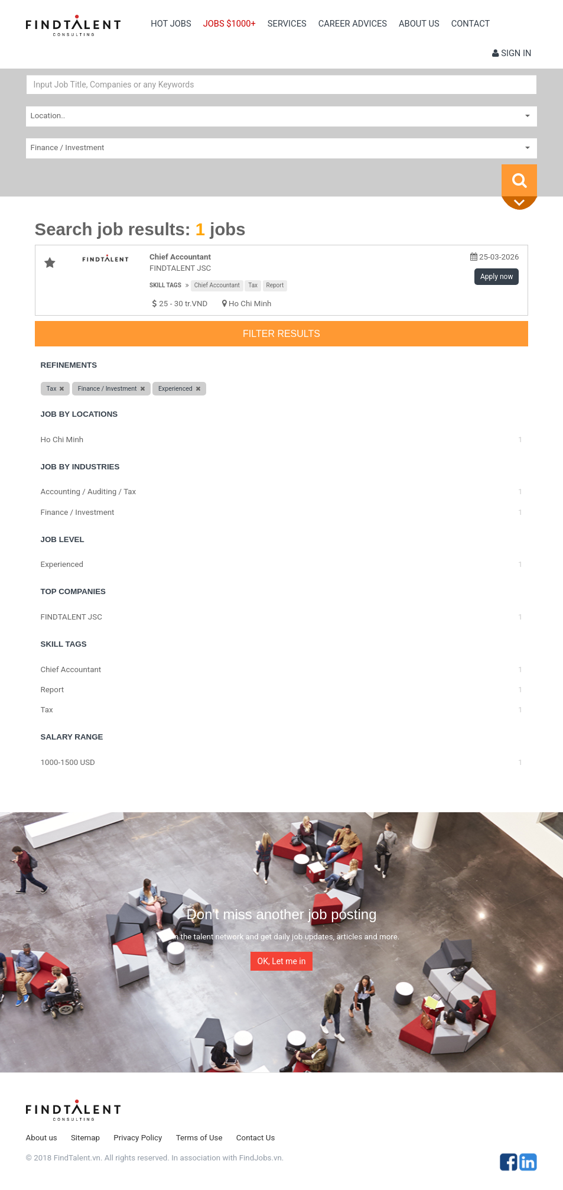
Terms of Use (199, 1137)
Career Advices (352, 23)
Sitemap (85, 1137)
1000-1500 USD (68, 762)
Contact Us (255, 1137)
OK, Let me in (282, 961)
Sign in (512, 53)
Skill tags (165, 285)
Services (287, 23)
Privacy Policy (137, 1137)
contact (470, 23)
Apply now (496, 277)
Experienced (62, 564)
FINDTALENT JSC (71, 616)
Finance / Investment (78, 512)
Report (275, 285)
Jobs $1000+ (229, 23)
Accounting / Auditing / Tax (88, 491)
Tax (253, 285)
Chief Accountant (217, 285)
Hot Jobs (171, 23)
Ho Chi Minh (250, 303)
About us (419, 23)
